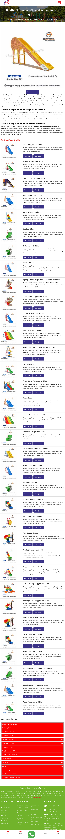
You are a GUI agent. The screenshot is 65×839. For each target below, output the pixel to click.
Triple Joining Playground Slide (36, 584)
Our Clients (4, 818)
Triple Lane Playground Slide (35, 381)
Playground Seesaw (8, 747)
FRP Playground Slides (32, 330)
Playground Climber (8, 743)
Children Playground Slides (34, 432)
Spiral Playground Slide (32, 651)
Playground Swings (8, 732)
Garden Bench (6, 758)
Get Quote (38, 156)
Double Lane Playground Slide (35, 685)
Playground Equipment (9, 774)
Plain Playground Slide (32, 465)
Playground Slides (31, 19)
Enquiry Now (32, 92)
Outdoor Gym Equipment (9, 754)
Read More (27, 156)
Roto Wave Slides (30, 482)
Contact (4, 820)
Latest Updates (6, 813)
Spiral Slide (27, 398)
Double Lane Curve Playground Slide (38, 668)
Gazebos (5, 762)
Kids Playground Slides (32, 195)
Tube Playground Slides (32, 634)
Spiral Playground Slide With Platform (39, 347)
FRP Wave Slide (29, 364)
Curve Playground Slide (32, 516)
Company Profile (6, 807)
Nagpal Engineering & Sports (32, 788)
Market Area (5, 823)
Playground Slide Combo (33, 567)
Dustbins (5, 766)
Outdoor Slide (28, 229)
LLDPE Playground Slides (33, 313)
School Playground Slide (33, 161)
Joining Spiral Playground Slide (36, 601)
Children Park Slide (31, 246)
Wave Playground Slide (32, 702)
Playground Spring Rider (9, 751)
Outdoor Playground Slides (34, 499)
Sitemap (4, 810)
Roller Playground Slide (32, 212)
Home (10, 19)
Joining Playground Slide (33, 550)
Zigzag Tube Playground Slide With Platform (41, 280)
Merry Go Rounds (7, 739)
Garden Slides (28, 263)
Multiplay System (7, 728)
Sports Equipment (7, 770)
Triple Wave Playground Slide (35, 415)
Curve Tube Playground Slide (35, 297)
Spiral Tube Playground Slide (35, 617)
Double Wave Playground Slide (35, 449)
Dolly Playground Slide (32, 145)
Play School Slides (30, 533)
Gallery (3, 815)
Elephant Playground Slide (34, 178)
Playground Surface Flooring (11, 777)
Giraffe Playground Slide (9, 724)
